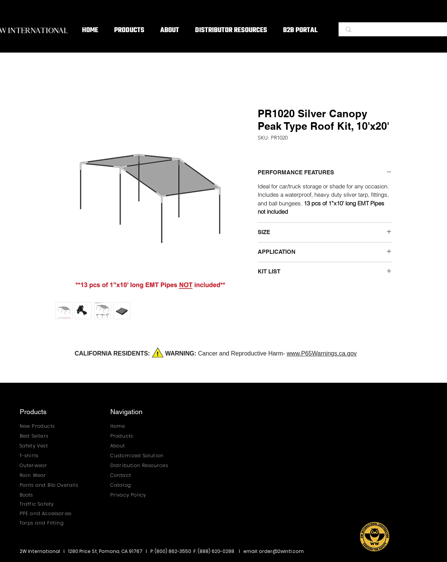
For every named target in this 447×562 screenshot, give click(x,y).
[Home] (130, 426)
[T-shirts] (39, 456)
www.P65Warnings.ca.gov (322, 353)
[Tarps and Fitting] (48, 523)
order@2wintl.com (281, 551)
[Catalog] (130, 485)
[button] (129, 31)
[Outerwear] (39, 466)
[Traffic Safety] (39, 504)
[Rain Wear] (39, 475)
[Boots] (51, 495)
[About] (130, 446)
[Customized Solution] (140, 456)
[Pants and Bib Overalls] (51, 485)
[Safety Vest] (39, 446)
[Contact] (130, 475)
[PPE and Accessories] (48, 514)
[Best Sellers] (39, 436)
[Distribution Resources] (141, 466)
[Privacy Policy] (130, 495)
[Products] (130, 436)
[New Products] (39, 426)
